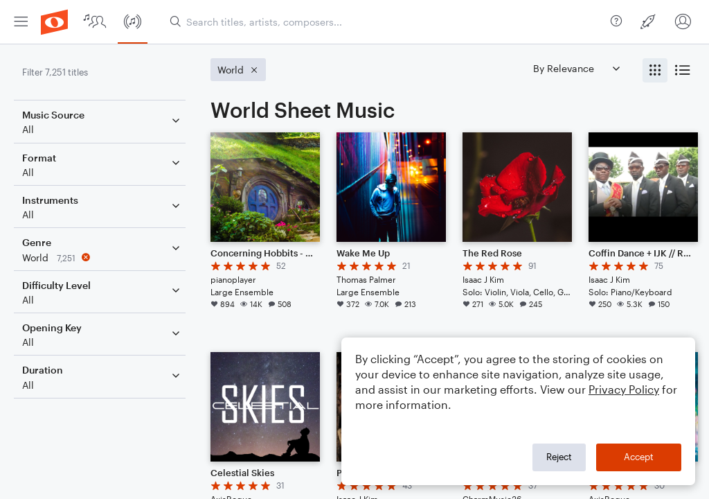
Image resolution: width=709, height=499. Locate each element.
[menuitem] (21, 22)
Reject (559, 456)
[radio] (655, 70)
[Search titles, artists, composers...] (384, 22)
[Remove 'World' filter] (102, 257)
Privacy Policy (624, 389)
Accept (639, 456)
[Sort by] (576, 68)
